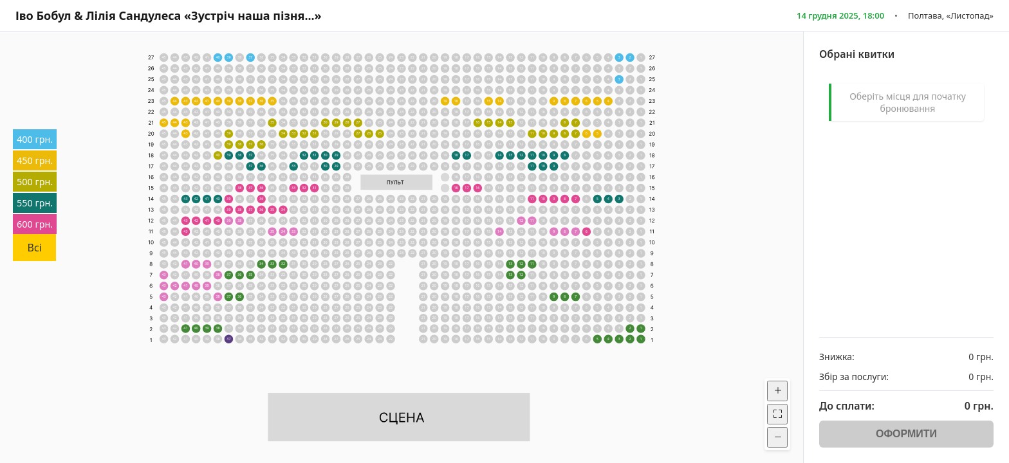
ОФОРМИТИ (906, 433)
